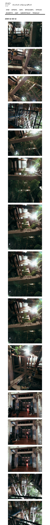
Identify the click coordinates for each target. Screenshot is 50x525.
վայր (16, 13)
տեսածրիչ (9, 13)
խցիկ (21, 10)
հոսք (7, 10)
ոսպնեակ (39, 10)
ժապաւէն (14, 10)
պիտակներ (36, 13)
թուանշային (29, 10)
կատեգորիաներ (25, 13)
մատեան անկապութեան (22, 5)
